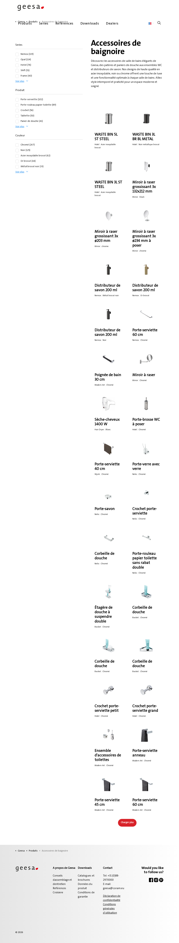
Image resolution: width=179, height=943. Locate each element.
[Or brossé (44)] (17, 161)
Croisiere (58, 892)
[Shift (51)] (17, 70)
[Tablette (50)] (17, 116)
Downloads (89, 23)
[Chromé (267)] (17, 145)
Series (43, 23)
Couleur (20, 135)
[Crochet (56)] (17, 110)
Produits (25, 23)
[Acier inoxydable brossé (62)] (17, 156)
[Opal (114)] (17, 60)
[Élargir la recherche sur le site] (159, 23)
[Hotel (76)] (17, 65)
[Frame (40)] (17, 76)
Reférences (64, 23)
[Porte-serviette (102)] (17, 100)
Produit (19, 90)
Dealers (112, 23)
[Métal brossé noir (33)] (17, 167)
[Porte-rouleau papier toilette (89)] (17, 105)
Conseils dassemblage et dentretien (62, 880)
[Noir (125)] (17, 150)
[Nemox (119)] (17, 54)
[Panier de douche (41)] (17, 121)
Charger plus (127, 822)
